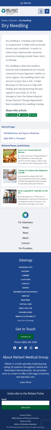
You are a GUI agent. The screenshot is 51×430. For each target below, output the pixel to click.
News (25, 232)
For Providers (25, 248)
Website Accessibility (25, 316)
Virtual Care (25, 304)
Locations (25, 279)
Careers (25, 275)
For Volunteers (25, 222)
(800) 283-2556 (29, 342)
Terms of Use (25, 421)
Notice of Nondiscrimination (25, 424)
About (25, 237)
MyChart (25, 271)
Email (4, 399)
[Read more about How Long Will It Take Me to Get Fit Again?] (25, 197)
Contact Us (25, 336)
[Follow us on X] (20, 348)
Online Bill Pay (25, 267)
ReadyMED (25, 300)
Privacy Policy (25, 415)
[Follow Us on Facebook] (14, 348)
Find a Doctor (25, 308)
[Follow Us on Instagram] (31, 348)
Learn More (25, 382)
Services (13, 20)
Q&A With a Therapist (15, 138)
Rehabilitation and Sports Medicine (21, 133)
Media (25, 227)
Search (25, 287)
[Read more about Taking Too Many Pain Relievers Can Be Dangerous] (25, 177)
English (25, 3)
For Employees (25, 312)
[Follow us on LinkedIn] (25, 348)
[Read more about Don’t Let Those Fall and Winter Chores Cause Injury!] (25, 157)
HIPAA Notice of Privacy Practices (25, 418)
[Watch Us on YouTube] (36, 348)
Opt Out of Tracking (25, 320)
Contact (25, 243)
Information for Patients (25, 292)
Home (4, 20)
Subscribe (25, 407)
